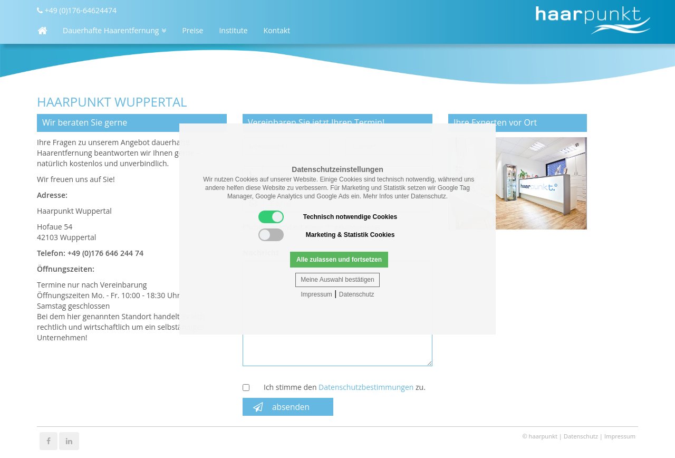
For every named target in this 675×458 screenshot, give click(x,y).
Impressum (316, 294)
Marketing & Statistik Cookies (326, 234)
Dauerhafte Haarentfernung (114, 30)
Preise (192, 30)
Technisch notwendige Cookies (327, 217)
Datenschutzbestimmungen (366, 387)
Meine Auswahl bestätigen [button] (337, 279)
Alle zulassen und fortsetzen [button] (339, 259)
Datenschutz (356, 294)
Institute (233, 30)
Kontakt (277, 30)
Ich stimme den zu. (345, 387)
